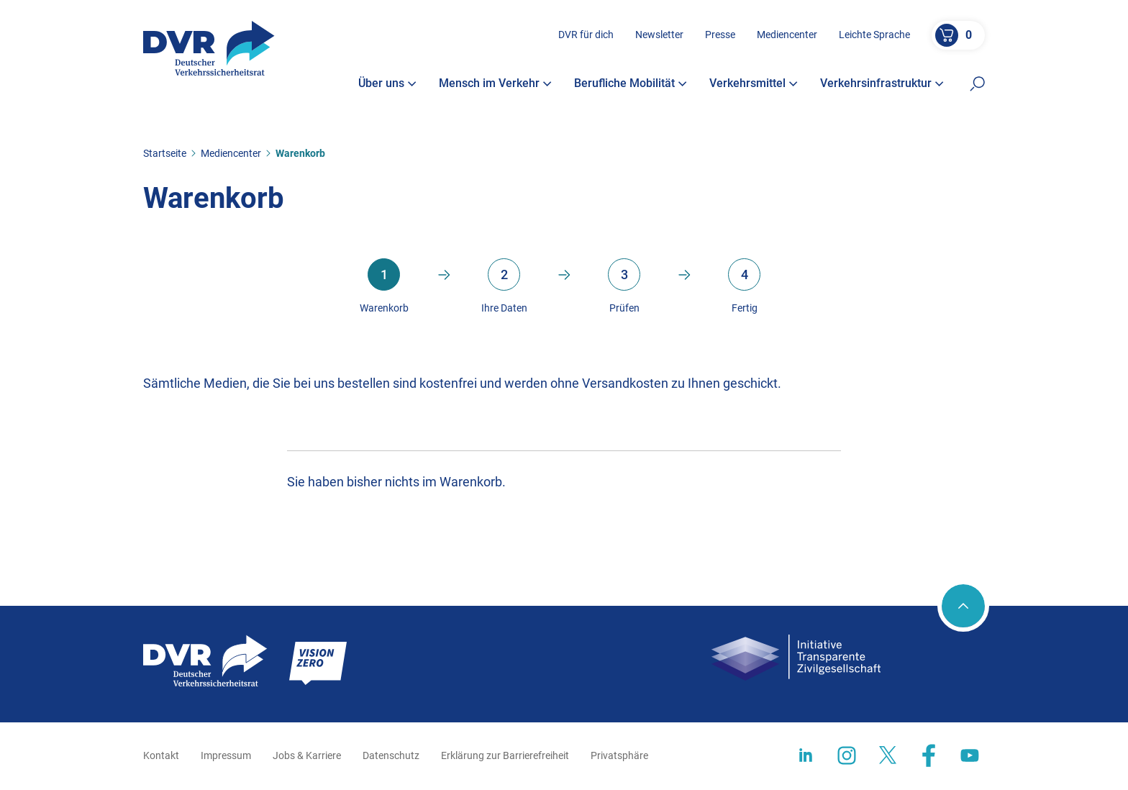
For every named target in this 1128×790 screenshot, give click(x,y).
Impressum (226, 755)
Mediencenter (787, 35)
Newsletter (659, 35)
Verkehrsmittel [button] (753, 84)
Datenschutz (391, 755)
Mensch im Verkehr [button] (495, 84)
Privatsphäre (619, 755)
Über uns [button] (387, 84)
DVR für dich (586, 35)
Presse (720, 35)
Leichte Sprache (874, 35)
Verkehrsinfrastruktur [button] (882, 84)
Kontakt (161, 755)
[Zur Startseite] (209, 49)
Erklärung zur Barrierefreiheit (505, 755)
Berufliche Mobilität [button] (630, 84)
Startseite (164, 153)
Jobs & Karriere (307, 755)
